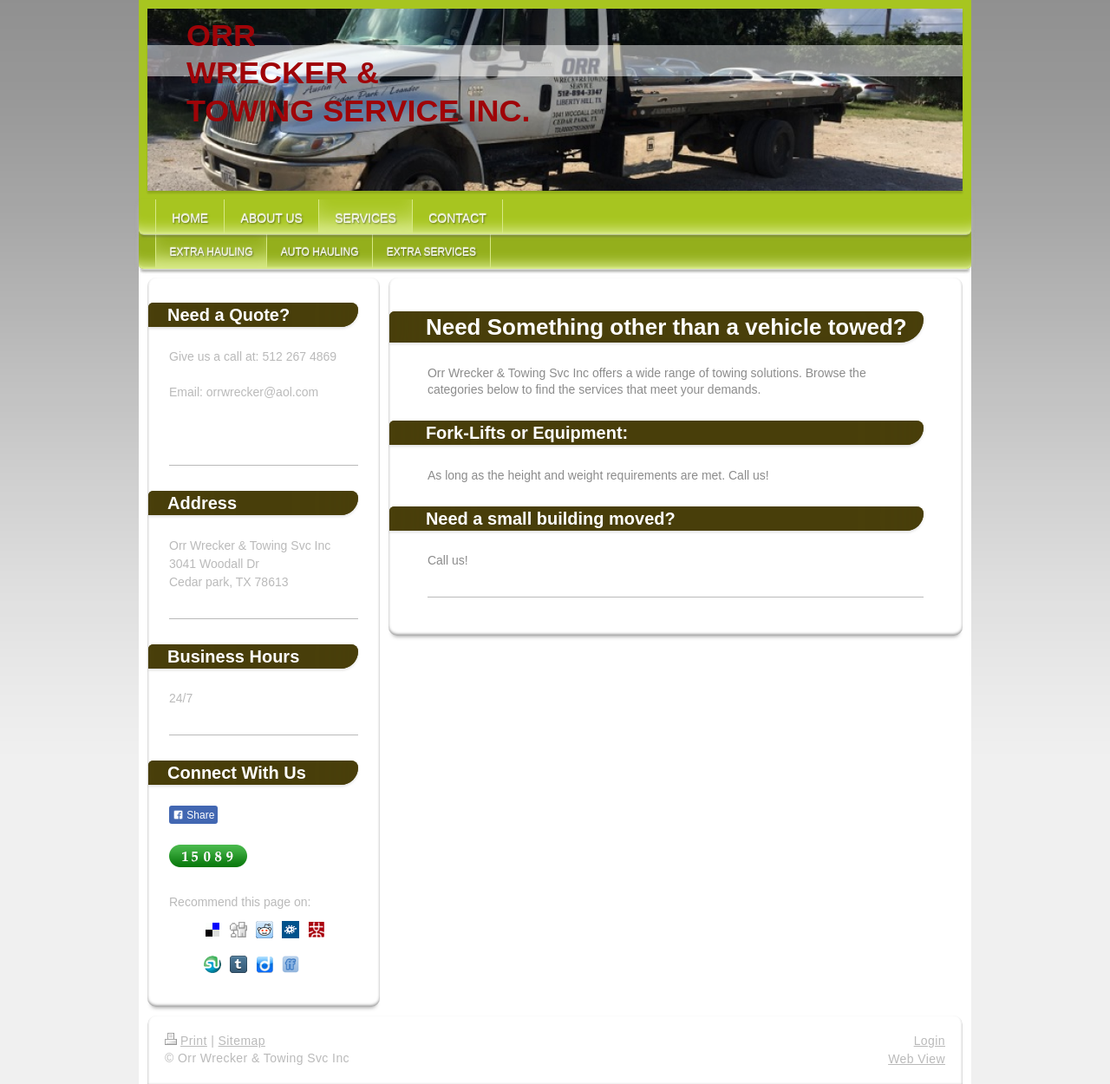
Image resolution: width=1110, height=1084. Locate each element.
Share (193, 815)
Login (929, 1041)
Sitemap (242, 1041)
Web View (916, 1059)
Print (186, 1041)
